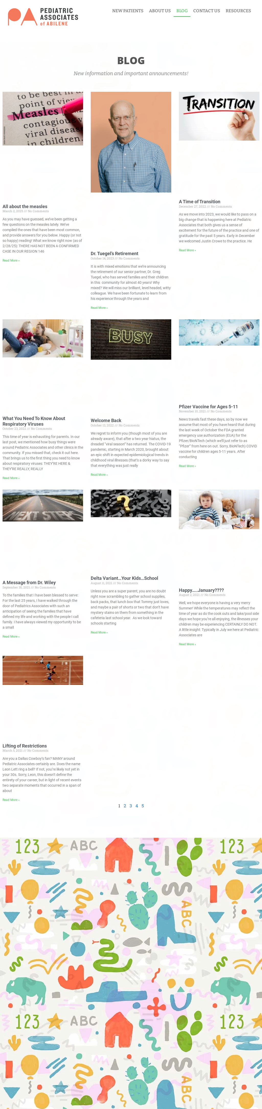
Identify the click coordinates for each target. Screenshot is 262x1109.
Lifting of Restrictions (25, 746)
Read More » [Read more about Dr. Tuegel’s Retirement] (99, 308)
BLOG (182, 11)
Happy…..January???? (201, 590)
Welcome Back (106, 420)
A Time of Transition (199, 201)
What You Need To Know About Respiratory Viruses (34, 421)
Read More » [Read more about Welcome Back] (99, 475)
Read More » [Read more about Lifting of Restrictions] (11, 800)
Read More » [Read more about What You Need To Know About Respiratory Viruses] (11, 478)
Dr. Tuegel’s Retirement (114, 253)
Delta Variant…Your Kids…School (124, 578)
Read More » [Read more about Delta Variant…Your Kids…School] (99, 632)
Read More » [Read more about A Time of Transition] (187, 250)
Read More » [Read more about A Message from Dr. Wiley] (11, 636)
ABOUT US (160, 11)
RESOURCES (238, 11)
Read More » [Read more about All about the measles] (11, 260)
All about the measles (25, 206)
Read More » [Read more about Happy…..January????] (187, 644)
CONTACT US (206, 11)
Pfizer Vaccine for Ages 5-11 (208, 406)
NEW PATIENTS (127, 11)
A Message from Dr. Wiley (29, 582)
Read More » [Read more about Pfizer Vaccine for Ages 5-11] (187, 466)
